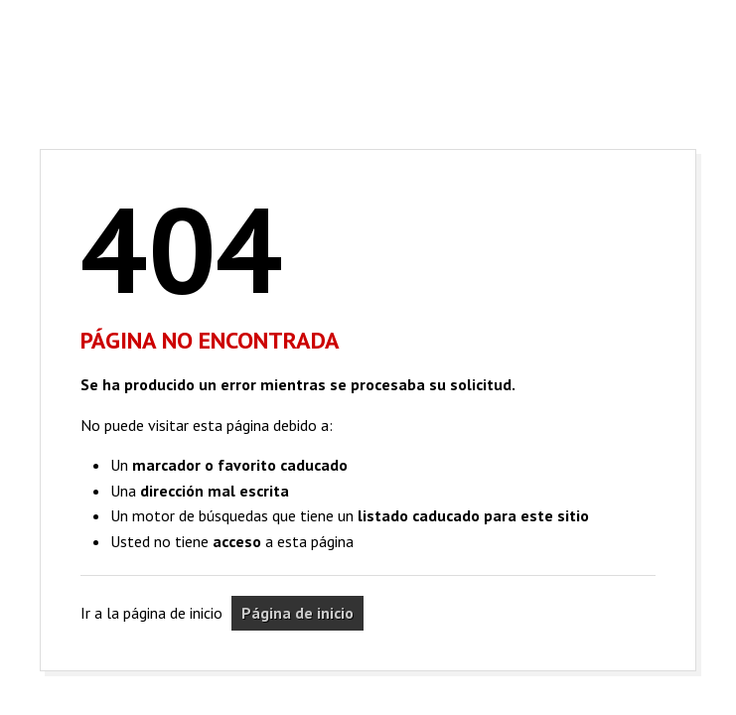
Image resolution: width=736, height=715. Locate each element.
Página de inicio (297, 613)
